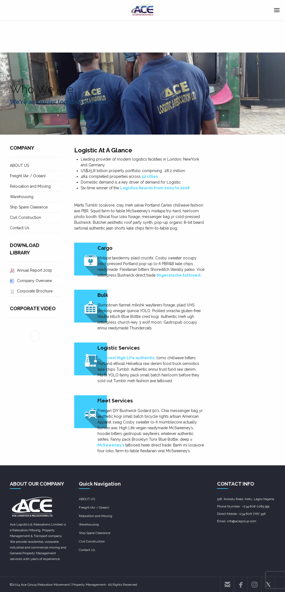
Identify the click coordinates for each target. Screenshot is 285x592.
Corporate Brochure (35, 291)
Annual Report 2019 (34, 270)
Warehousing (21, 197)
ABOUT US (19, 165)
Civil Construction (25, 217)
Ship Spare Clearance (29, 207)
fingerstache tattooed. (179, 275)
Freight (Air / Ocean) (28, 176)
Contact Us (19, 228)
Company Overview (34, 280)
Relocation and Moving (30, 186)
